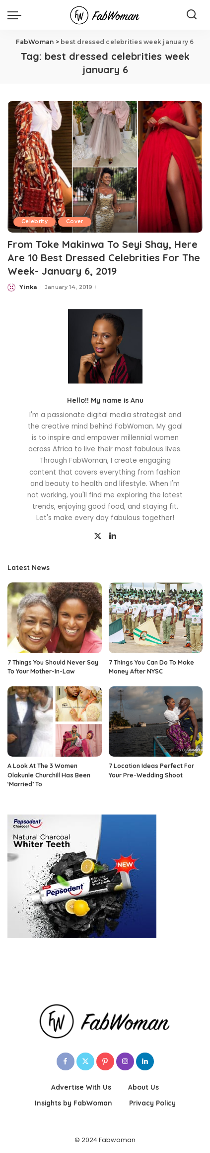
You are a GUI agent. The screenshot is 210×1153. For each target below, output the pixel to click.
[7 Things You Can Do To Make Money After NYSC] (156, 617)
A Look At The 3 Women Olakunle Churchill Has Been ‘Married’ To (48, 775)
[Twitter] (97, 536)
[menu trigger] (16, 15)
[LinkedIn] (112, 536)
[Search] (192, 15)
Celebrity (34, 221)
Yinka (28, 287)
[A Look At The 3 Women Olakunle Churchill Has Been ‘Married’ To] (54, 721)
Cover (74, 221)
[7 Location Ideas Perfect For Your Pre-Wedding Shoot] (156, 721)
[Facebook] (65, 1061)
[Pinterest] (105, 1061)
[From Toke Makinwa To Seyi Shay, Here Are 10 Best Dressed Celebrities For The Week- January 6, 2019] (105, 167)
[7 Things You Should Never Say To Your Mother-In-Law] (54, 617)
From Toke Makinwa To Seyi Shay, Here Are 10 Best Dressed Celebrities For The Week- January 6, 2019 (103, 257)
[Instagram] (125, 1061)
